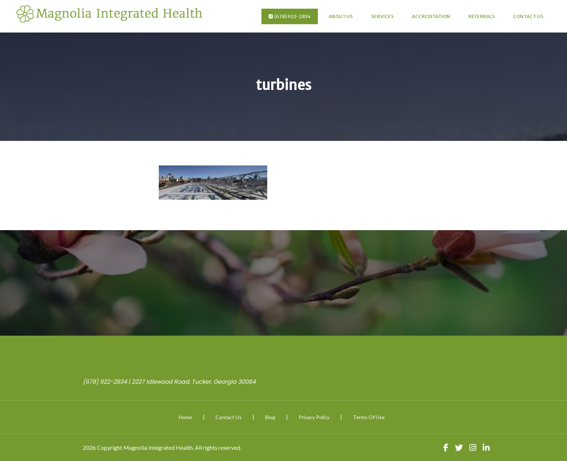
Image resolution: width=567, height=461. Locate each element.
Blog (270, 417)
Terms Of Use (369, 417)
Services (382, 16)
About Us (341, 16)
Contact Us (528, 16)
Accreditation (431, 16)
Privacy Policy (314, 417)
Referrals (481, 16)
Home (185, 417)
